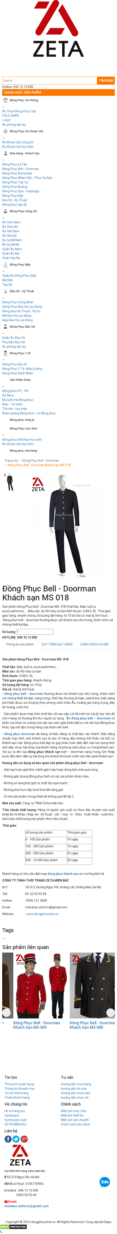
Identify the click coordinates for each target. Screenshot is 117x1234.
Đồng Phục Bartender (17, 173)
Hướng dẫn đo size (74, 1088)
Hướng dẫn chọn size (75, 1093)
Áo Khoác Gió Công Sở (17, 142)
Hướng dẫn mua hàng (76, 1084)
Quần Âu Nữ (10, 253)
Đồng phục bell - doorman (23, 694)
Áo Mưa (7, 395)
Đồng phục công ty (22, 419)
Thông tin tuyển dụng (19, 1084)
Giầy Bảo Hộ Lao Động (17, 320)
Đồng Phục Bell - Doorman (20, 169)
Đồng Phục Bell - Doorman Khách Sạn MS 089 (82, 1025)
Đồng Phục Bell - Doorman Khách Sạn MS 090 (25, 1025)
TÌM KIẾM (106, 80)
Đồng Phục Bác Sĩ (14, 364)
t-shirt (6, 120)
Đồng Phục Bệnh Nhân (17, 373)
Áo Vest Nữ (10, 226)
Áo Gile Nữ (9, 235)
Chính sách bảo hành (75, 1124)
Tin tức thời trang (16, 1093)
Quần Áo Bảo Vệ (13, 337)
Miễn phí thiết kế (72, 1115)
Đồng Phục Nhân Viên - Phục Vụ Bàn (27, 178)
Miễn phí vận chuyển (75, 1120)
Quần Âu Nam (12, 249)
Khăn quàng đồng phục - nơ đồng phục (29, 413)
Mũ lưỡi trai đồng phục (17, 400)
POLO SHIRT (10, 115)
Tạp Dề (7, 284)
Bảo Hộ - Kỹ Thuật (14, 200)
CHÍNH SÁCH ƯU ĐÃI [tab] (94, 644)
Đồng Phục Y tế (20, 353)
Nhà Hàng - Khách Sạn (24, 153)
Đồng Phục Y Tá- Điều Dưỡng (22, 369)
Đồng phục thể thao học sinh (22, 439)
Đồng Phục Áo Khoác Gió (26, 131)
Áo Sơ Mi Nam (12, 240)
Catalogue (11, 1115)
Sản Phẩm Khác (20, 379)
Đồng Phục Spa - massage (20, 191)
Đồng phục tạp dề (14, 204)
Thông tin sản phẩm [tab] (20, 644)
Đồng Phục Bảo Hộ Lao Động (22, 306)
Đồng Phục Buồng (14, 187)
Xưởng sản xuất (15, 1120)
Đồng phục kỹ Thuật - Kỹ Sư (21, 311)
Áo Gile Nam (10, 231)
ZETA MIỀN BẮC (15, 1124)
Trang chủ (11, 460)
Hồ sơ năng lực (14, 1111)
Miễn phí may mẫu (73, 1111)
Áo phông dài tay (14, 346)
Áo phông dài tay (14, 124)
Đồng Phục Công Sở (23, 211)
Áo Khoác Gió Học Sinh (18, 147)
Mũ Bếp (7, 280)
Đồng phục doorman (19, 734)
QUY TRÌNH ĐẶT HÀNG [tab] (57, 644)
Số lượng (8, 632)
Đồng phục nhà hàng (23, 450)
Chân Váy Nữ (11, 258)
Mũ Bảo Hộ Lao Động (16, 315)
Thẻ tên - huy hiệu (14, 409)
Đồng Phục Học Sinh (23, 428)
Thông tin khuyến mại (19, 1088)
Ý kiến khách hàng (17, 1097)
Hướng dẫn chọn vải (74, 1097)
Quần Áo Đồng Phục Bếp (19, 275)
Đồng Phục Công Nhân (17, 302)
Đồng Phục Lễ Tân (14, 164)
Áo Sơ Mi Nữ (10, 244)
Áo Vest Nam (11, 222)
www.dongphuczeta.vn (42, 914)
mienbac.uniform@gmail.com (26, 1206)
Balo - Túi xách (12, 404)
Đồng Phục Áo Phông (24, 100)
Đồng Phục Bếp (12, 195)
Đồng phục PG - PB (15, 391)
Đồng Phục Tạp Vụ (15, 182)
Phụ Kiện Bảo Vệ (13, 342)
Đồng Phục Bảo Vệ (22, 326)
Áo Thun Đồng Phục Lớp (19, 111)
